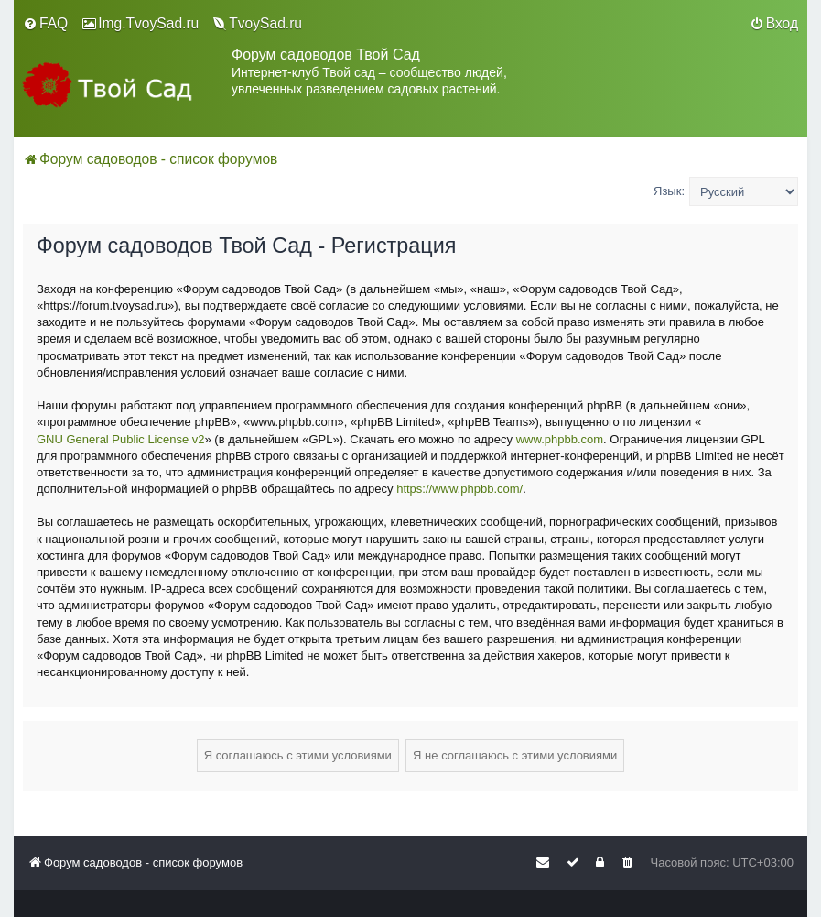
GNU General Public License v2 (121, 439)
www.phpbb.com (559, 439)
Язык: (669, 191)
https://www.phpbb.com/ (459, 489)
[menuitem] (45, 24)
